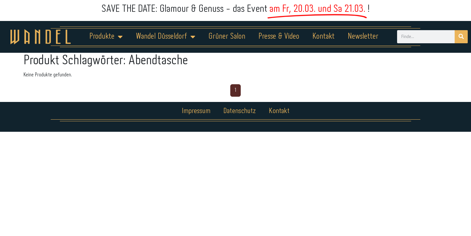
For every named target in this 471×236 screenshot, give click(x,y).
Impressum (196, 111)
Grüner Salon (226, 36)
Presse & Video (278, 36)
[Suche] (461, 36)
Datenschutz (239, 111)
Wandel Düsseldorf (165, 37)
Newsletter (363, 36)
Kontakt (323, 36)
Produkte (106, 37)
